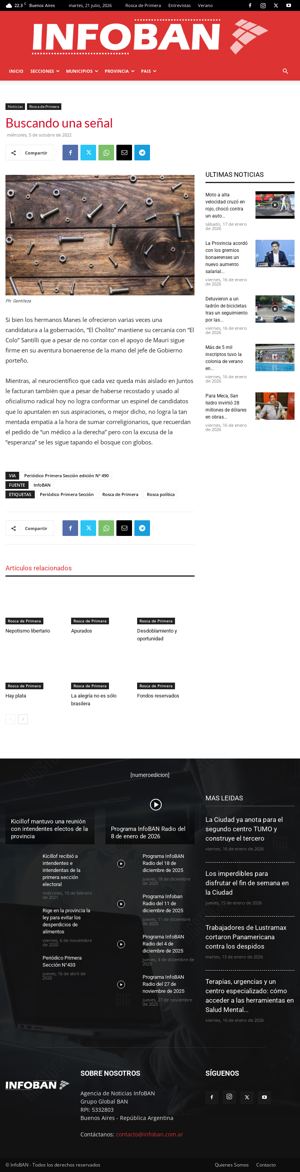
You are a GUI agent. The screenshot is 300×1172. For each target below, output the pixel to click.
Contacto (266, 1164)
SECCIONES (45, 71)
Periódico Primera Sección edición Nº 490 (66, 475)
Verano (205, 5)
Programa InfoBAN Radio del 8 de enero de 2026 (148, 832)
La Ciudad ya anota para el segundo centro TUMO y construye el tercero (244, 829)
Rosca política (161, 494)
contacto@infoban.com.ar (149, 1134)
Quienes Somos (232, 1164)
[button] (285, 71)
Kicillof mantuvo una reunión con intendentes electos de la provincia (49, 829)
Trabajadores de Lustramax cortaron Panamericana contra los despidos (245, 937)
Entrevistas (179, 5)
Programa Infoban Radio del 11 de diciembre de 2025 (163, 903)
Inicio (16, 71)
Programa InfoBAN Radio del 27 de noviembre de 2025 (163, 984)
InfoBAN (42, 485)
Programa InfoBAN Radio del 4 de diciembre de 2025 (163, 944)
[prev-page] (10, 719)
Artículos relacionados (38, 568)
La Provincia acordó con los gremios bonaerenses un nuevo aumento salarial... (226, 257)
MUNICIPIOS (82, 71)
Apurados (81, 631)
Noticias (15, 106)
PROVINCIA (120, 71)
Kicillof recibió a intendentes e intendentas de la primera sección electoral (61, 870)
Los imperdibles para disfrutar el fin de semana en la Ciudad (247, 883)
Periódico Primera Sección (67, 494)
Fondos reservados (158, 696)
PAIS (149, 71)
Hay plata (15, 696)
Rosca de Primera (143, 5)
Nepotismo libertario (27, 631)
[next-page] (23, 719)
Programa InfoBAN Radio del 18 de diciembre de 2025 (163, 863)
